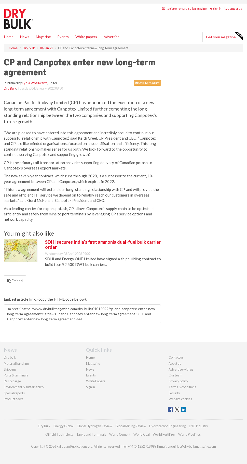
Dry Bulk (10, 88)
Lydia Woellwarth (34, 83)
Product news (13, 399)
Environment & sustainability (24, 387)
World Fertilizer (164, 434)
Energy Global (63, 426)
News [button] (24, 36)
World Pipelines (189, 434)
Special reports (14, 393)
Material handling (16, 363)
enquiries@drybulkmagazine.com (192, 446)
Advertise (111, 36)
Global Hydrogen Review (94, 426)
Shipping (10, 369)
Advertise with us (181, 369)
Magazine (43, 36)
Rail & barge (12, 381)
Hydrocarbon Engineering (167, 426)
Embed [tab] (15, 280)
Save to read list (147, 83)
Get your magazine (224, 36)
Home (8, 36)
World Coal (141, 434)
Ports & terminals (16, 375)
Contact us (233, 8)
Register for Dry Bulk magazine (184, 8)
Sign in (216, 8)
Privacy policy (178, 381)
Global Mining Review (130, 426)
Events (63, 36)
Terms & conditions (182, 387)
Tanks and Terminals (91, 434)
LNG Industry (198, 426)
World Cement (119, 434)
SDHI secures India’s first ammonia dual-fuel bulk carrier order (103, 244)
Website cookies (180, 399)
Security (174, 393)
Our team (175, 375)
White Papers (95, 381)
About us (175, 363)
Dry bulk (10, 357)
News (90, 369)
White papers (86, 36)
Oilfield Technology (59, 434)
